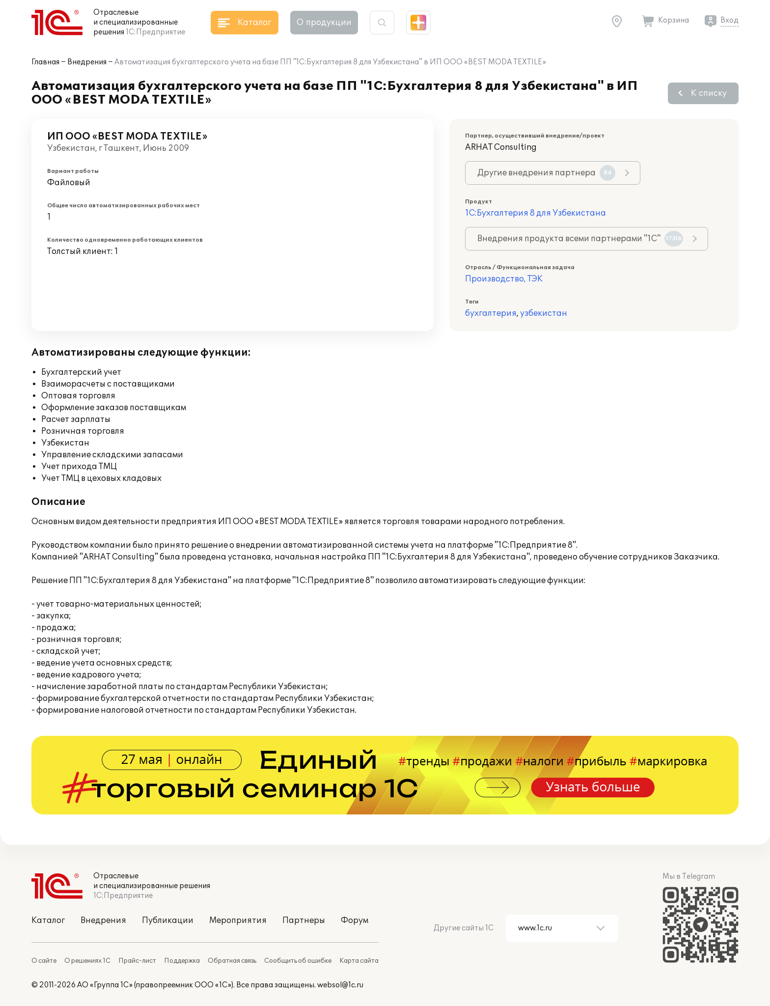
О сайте (43, 961)
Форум (354, 920)
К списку (709, 93)
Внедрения (87, 62)
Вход (729, 20)
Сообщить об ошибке (297, 961)
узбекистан (543, 313)
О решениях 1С (87, 961)
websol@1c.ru (340, 985)
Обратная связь (232, 961)
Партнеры (303, 920)
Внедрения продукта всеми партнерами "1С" (580, 239)
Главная (45, 62)
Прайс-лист (137, 961)
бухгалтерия (491, 313)
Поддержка (182, 961)
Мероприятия (238, 920)
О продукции (324, 23)
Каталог (48, 920)
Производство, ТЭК (504, 279)
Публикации (167, 920)
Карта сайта (359, 961)
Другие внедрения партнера (546, 173)
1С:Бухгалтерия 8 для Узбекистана (535, 213)
